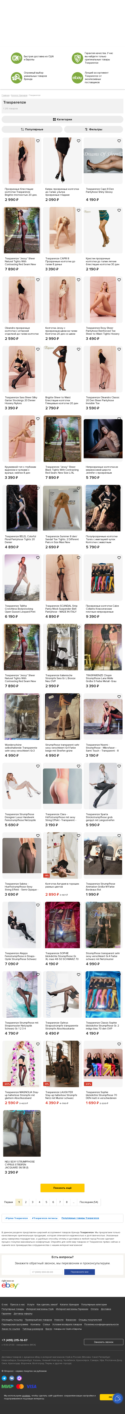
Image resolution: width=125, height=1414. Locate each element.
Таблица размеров (32, 1329)
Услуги (30, 1304)
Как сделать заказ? (47, 1304)
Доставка (106, 1309)
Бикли (49, 1329)
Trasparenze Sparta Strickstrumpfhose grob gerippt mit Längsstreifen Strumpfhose (100, 819)
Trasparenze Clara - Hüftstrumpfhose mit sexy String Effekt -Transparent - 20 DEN (60, 819)
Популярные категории (94, 1304)
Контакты (35, 1324)
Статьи (46, 1324)
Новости (58, 1319)
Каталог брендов (69, 1304)
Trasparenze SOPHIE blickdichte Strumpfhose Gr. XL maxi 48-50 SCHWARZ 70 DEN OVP (62, 958)
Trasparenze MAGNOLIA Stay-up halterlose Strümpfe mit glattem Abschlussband (22, 1095)
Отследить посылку (12, 1319)
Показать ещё (62, 1188)
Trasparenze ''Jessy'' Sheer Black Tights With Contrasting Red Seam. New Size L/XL (62, 469)
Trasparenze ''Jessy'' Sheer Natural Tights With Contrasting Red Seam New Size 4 (20, 680)
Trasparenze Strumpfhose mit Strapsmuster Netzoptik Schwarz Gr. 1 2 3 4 (21, 1025)
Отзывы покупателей (90, 1319)
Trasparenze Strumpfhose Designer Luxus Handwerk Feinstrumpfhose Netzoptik (20, 817)
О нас (5, 1304)
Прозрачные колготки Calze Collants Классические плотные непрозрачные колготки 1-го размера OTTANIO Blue (102, 611)
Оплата (94, 1309)
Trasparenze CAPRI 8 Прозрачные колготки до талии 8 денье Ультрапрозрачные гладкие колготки (61, 264)
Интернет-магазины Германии (72, 1309)
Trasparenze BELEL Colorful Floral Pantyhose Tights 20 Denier (20, 539)
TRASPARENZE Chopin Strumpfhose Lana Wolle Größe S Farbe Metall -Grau (101, 678)
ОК (110, 1397)
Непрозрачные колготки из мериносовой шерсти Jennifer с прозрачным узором (102, 471)
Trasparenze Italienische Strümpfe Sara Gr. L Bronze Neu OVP (60, 678)
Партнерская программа (15, 1324)
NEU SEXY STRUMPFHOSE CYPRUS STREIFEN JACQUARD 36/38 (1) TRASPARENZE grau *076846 (22, 1166)
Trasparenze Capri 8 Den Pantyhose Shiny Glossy (100, 190)
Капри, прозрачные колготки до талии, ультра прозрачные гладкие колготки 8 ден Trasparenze (62, 193)
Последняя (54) (89, 1202)
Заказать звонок (103, 1342)
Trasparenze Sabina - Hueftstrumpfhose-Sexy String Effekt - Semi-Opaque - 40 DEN (21, 888)
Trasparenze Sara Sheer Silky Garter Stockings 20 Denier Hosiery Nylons (21, 400)
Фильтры (93, 129)
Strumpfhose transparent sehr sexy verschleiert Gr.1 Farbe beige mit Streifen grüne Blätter (62, 749)
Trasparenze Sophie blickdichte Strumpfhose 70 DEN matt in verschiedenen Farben (101, 1097)
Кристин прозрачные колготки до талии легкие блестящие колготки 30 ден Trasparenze (102, 263)
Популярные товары (13, 1309)
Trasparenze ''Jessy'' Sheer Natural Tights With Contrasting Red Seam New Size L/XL (20, 263)
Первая (8, 1202)
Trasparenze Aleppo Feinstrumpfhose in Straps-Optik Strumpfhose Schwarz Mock (20, 958)
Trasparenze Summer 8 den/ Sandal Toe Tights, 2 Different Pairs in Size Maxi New (62, 539)
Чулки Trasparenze (17, 1218)
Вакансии (71, 1319)
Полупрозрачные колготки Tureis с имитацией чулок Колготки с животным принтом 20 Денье (102, 541)
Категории (62, 119)
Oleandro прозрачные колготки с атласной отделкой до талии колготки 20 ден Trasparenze (22, 332)
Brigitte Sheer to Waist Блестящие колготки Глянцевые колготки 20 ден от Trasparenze (61, 402)
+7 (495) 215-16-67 (15, 1340)
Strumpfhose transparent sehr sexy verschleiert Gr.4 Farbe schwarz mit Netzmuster (103, 956)
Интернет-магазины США (40, 1309)
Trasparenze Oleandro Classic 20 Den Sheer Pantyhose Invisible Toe (102, 400)
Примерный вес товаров (38, 1319)
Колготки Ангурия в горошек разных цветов (62, 885)
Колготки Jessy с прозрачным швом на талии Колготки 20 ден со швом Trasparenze (61, 332)
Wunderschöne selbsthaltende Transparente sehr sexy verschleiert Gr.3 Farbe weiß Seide (21, 749)
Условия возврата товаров (67, 1324)
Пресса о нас (17, 1304)
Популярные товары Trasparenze (80, 1218)
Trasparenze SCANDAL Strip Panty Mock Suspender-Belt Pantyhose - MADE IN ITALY (61, 608)
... (73, 1202)
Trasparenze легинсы (45, 1218)
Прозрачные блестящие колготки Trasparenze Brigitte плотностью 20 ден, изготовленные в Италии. (21, 193)
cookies (26, 1395)
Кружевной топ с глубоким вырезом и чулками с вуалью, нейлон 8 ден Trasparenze (20, 471)
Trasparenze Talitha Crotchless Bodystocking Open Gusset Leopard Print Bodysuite (20, 610)
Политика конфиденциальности (101, 1324)
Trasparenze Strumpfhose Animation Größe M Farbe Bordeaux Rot (100, 886)
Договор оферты (23, 1313)
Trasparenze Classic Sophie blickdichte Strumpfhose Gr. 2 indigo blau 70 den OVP (102, 1025)
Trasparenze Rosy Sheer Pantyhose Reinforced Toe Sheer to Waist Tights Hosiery (102, 330)
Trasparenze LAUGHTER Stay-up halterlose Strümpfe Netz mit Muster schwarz (61, 1095)
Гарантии (6, 1313)
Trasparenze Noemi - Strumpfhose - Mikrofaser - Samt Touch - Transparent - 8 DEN (102, 749)
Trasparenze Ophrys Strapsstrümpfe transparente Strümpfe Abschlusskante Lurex (61, 1027)
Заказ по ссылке (11, 1329)
